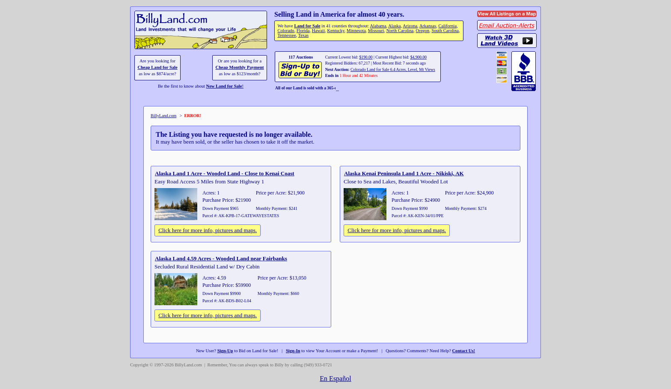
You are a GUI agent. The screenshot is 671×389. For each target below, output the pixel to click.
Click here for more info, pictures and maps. (207, 230)
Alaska (394, 26)
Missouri (376, 30)
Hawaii (318, 30)
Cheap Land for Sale (157, 67)
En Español (335, 378)
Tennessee (286, 35)
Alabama (378, 26)
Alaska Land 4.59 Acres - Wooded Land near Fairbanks (221, 258)
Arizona (410, 26)
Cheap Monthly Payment (240, 67)
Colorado (285, 30)
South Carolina (445, 30)
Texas (303, 35)
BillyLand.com (163, 115)
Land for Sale (307, 26)
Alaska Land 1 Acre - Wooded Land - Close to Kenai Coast (224, 173)
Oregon (423, 30)
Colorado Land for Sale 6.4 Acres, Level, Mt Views (392, 69)
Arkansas (427, 26)
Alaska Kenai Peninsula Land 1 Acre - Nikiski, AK (404, 173)
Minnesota (356, 30)
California (447, 26)
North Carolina (400, 30)
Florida (303, 30)
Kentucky (335, 30)
